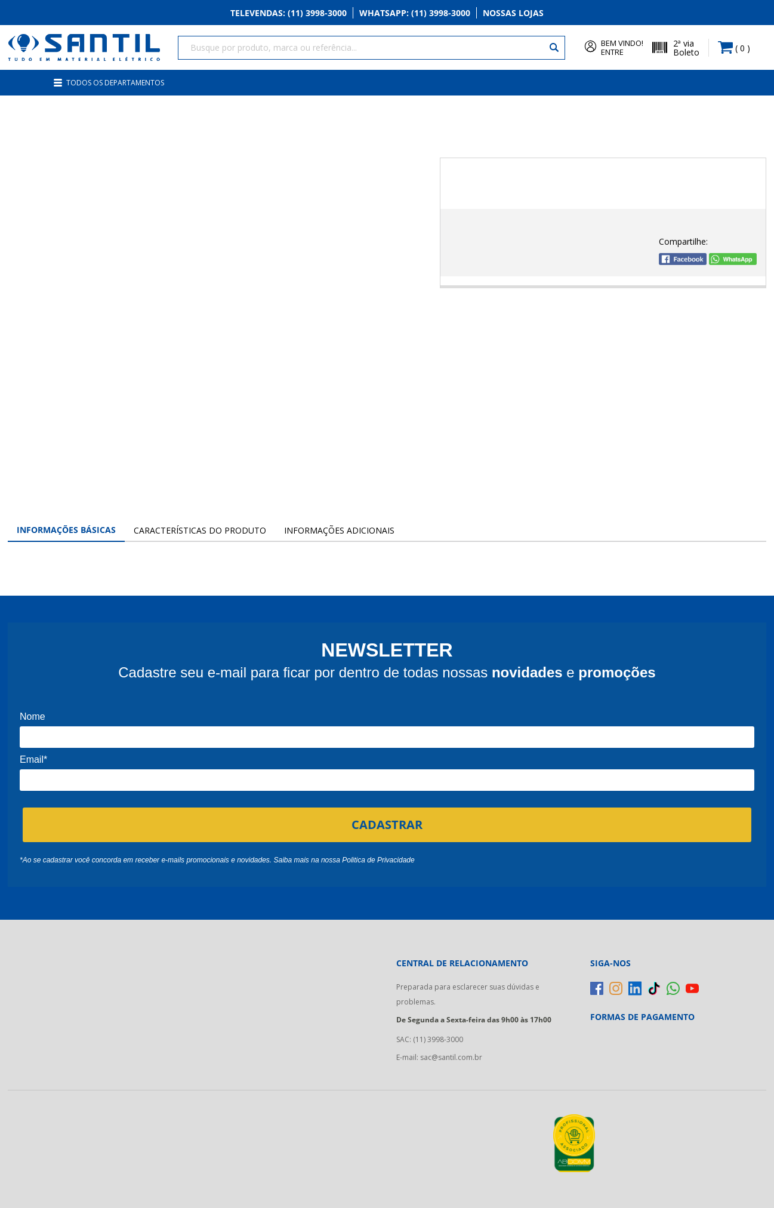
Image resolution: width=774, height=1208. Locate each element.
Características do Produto (200, 530)
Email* (33, 759)
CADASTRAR (387, 824)
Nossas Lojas (513, 13)
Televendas (288, 13)
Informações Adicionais (339, 530)
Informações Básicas (66, 529)
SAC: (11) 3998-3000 (429, 1039)
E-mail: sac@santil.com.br (439, 1057)
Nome (32, 716)
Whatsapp (414, 13)
